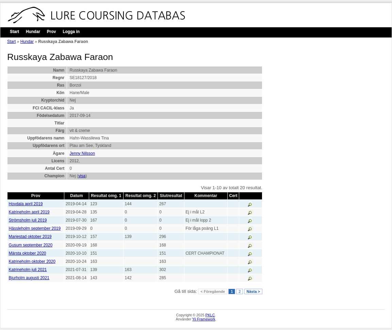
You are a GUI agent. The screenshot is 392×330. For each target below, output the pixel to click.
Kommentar (206, 195)
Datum (76, 195)
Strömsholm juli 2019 (28, 220)
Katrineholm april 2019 (29, 212)
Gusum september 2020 (31, 245)
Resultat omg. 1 (106, 195)
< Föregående (212, 291)
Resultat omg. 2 (141, 195)
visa (81, 176)
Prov (51, 31)
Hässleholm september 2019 (35, 228)
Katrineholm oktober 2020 (32, 261)
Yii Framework (203, 319)
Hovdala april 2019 (26, 203)
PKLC (210, 315)
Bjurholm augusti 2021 (29, 277)
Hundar (33, 31)
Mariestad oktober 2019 (30, 236)
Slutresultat (171, 195)
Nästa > (253, 291)
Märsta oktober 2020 (27, 253)
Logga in (71, 31)
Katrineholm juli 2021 (28, 269)
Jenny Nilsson (82, 153)
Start (14, 31)
